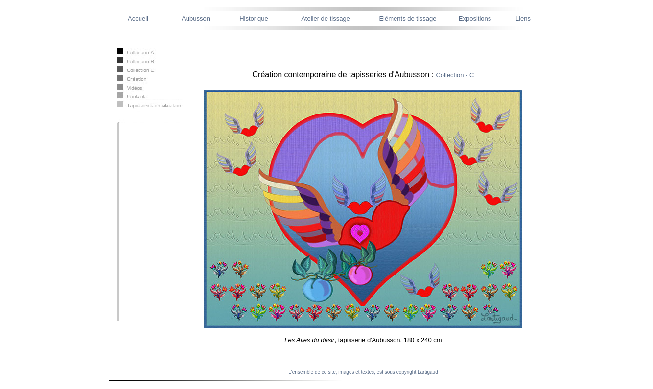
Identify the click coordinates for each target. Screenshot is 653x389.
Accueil (138, 18)
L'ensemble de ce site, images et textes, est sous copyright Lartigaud (363, 372)
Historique (253, 18)
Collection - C (455, 75)
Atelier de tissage (325, 18)
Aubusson (196, 18)
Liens (523, 18)
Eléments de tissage (407, 18)
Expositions (475, 18)
